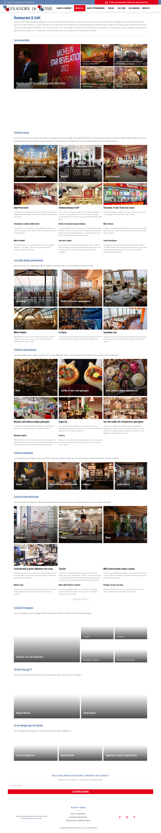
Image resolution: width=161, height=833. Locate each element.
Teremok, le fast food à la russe (118, 207)
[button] (18, 2)
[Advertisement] (80, 109)
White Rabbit (19, 240)
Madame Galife (20, 435)
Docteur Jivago (65, 240)
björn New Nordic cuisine (69, 584)
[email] (80, 785)
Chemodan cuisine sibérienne (26, 223)
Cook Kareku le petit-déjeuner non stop (33, 568)
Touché (62, 568)
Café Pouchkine (110, 240)
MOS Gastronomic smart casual (118, 568)
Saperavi (63, 421)
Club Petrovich (21, 207)
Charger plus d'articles (80, 599)
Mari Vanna (108, 223)
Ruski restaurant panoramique (72, 223)
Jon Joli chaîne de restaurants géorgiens (123, 421)
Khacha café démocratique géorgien (31, 421)
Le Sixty (63, 332)
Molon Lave (18, 584)
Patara (62, 435)
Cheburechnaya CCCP (69, 207)
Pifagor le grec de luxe (113, 584)
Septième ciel (110, 332)
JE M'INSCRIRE (80, 791)
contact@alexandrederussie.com (31, 818)
